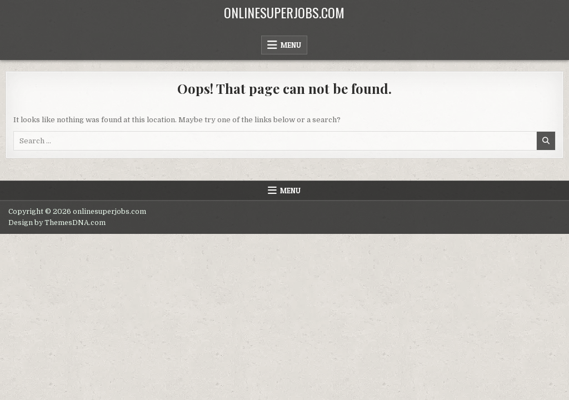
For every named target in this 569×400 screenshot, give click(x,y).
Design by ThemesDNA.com (57, 223)
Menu (291, 45)
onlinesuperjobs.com (284, 12)
